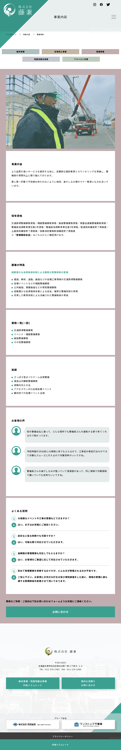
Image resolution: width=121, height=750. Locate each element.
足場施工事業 (60, 51)
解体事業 (21, 51)
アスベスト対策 (81, 59)
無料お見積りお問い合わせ (88, 683)
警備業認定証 (23, 234)
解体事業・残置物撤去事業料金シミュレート (33, 683)
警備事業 (100, 51)
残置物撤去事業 (41, 59)
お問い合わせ (60, 612)
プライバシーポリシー (62, 736)
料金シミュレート (60, 744)
